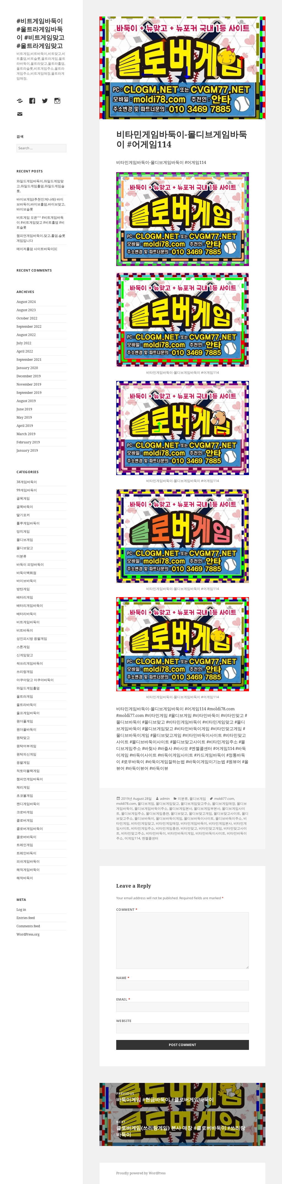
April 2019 (25, 425)
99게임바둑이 (27, 490)
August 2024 (26, 301)
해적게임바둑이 (28, 869)
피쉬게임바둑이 (28, 861)
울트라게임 (25, 696)
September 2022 (29, 326)
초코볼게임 (25, 795)
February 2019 (28, 442)
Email (123, 999)
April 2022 (25, 351)
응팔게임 (23, 762)
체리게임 (23, 787)
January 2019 (27, 450)
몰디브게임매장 (223, 803)
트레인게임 (25, 844)
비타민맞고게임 (210, 828)
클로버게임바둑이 (30, 828)
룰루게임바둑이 (28, 523)
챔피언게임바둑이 (30, 779)
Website (124, 1020)
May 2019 (24, 417)
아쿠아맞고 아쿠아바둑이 (35, 680)
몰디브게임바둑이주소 (150, 808)
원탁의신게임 (26, 754)
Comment (127, 909)
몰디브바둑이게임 (169, 818)
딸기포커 (23, 515)
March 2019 (26, 434)
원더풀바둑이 (26, 729)
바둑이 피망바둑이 (30, 564)
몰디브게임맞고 (167, 803)
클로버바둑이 (26, 837)
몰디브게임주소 (132, 813)
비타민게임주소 (142, 828)
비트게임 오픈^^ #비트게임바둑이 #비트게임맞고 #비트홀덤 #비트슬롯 (40, 222)
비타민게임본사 (220, 823)
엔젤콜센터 (150, 838)
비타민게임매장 (167, 823)
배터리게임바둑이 (30, 605)
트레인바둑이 (26, 853)
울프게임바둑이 (28, 713)
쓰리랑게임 (25, 671)
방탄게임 (23, 589)
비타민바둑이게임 (180, 833)
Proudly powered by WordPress (141, 1173)
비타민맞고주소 (132, 833)
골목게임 (23, 498)
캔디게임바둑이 (28, 803)
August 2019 (26, 401)
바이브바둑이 (26, 580)
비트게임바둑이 (28, 622)
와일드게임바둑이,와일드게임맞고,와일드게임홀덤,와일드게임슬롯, (40, 186)
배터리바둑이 (26, 613)
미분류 (21, 556)
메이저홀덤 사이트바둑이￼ (37, 248)
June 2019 (24, 409)
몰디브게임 (25, 539)
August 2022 (26, 334)
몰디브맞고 (25, 548)
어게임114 (132, 838)
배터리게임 (25, 597)
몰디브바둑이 (144, 818)
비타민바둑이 (156, 833)
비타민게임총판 (167, 828)
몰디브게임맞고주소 (195, 803)
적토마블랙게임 (28, 770)
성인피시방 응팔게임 (32, 638)
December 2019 (29, 376)
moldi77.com (224, 798)
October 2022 (27, 318)
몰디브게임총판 (157, 813)
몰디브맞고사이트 (227, 813)
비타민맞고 (189, 828)
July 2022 (24, 343)
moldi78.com (126, 803)
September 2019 (29, 392)
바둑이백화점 (26, 572)
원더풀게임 (25, 721)
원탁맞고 (23, 737)
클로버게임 (25, 820)
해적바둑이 (25, 878)
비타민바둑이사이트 (210, 833)
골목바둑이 (25, 506)
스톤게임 (23, 646)
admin (165, 798)
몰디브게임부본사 (207, 808)
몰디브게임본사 (180, 808)
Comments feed (28, 926)
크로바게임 (25, 812)
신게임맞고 (25, 655)
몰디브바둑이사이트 (199, 818)
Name (123, 978)
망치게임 (23, 531)
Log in (21, 909)
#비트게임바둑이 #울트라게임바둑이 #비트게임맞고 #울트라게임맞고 (40, 33)
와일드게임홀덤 (28, 688)
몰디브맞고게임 (200, 813)
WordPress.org (28, 934)
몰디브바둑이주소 (228, 818)
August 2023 (26, 310)
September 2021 (29, 359)
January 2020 (27, 367)
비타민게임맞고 (142, 823)
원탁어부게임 (26, 746)
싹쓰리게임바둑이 (30, 663)
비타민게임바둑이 (194, 823)
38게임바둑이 (27, 481)
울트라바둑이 (26, 704)
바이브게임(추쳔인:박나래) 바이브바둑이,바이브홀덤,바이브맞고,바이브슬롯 (41, 204)
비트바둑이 (25, 630)
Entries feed (26, 917)
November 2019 (29, 384)
